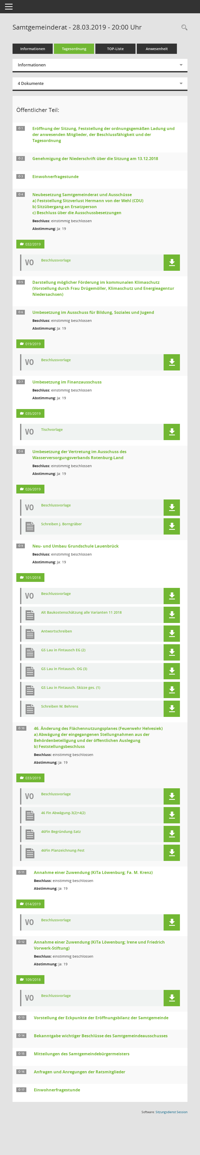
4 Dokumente (31, 83)
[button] (172, 262)
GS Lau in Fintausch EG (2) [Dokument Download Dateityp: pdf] (63, 650)
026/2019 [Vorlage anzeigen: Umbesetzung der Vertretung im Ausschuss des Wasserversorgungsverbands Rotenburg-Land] (33, 489)
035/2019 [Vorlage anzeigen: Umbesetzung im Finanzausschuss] (33, 413)
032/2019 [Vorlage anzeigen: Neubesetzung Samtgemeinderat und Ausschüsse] (33, 244)
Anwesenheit (157, 48)
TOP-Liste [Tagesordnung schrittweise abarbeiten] (115, 48)
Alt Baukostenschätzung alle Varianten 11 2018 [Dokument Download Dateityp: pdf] (81, 612)
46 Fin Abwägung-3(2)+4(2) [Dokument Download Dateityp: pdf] (63, 813)
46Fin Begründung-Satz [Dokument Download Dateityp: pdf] (61, 832)
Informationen (32, 48)
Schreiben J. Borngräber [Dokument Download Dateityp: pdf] (61, 524)
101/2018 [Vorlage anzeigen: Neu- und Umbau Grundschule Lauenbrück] (33, 577)
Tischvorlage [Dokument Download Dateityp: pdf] (52, 430)
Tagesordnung (74, 48)
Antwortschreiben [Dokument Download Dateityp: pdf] (56, 631)
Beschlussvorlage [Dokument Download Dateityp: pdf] (56, 260)
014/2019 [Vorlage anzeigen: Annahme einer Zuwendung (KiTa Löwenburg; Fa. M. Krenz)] (33, 904)
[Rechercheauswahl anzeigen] (183, 28)
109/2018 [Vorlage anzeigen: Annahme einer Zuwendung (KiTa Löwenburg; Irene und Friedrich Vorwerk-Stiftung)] (33, 979)
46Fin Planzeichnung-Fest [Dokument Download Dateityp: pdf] (63, 850)
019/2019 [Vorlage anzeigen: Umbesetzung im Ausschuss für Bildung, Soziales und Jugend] (33, 343)
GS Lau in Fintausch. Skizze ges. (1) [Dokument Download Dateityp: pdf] (70, 688)
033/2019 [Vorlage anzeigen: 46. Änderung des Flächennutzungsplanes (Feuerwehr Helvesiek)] (33, 778)
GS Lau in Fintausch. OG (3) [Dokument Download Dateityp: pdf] (64, 669)
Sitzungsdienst (171, 1112)
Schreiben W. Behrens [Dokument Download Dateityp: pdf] (59, 706)
